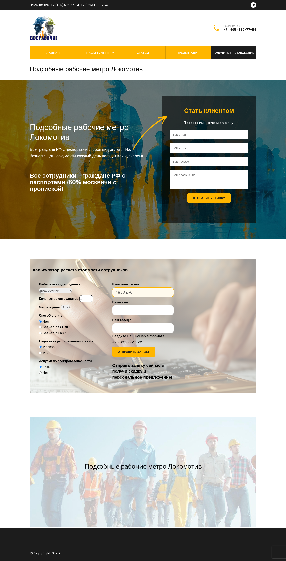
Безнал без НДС (56, 327)
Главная (52, 53)
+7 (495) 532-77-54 (65, 5)
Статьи (143, 53)
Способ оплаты (51, 315)
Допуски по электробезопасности (65, 361)
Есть (46, 367)
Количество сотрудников (58, 299)
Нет (46, 372)
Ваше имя (120, 302)
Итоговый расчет (125, 284)
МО (45, 353)
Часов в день (49, 307)
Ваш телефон (122, 320)
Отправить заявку (134, 352)
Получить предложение (233, 53)
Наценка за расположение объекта (66, 341)
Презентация (188, 53)
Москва (49, 347)
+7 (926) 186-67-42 (95, 5)
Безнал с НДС (54, 333)
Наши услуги (97, 53)
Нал (46, 321)
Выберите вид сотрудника (59, 284)
